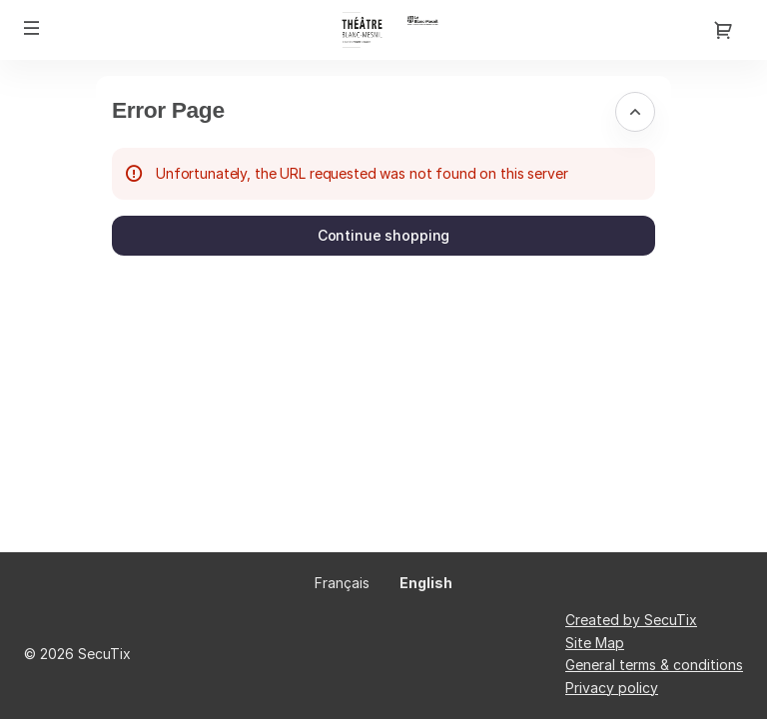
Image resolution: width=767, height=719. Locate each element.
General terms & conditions (654, 664)
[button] (32, 28)
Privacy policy (611, 687)
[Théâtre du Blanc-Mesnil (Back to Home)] (383, 30)
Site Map (594, 642)
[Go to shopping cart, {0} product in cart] (723, 30)
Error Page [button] (168, 110)
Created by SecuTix (631, 619)
